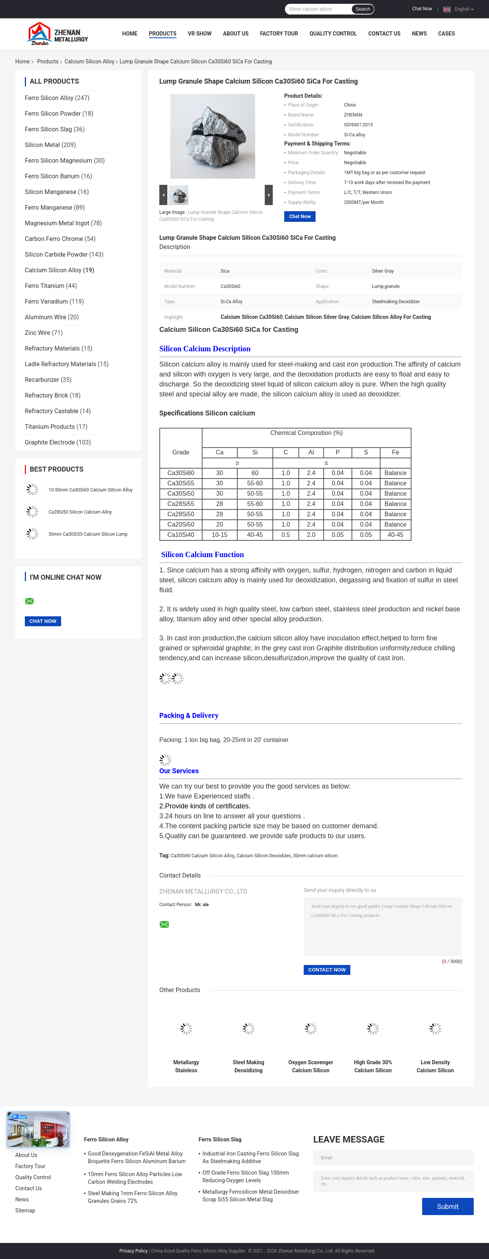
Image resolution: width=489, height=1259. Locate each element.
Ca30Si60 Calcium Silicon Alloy (202, 855)
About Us (236, 34)
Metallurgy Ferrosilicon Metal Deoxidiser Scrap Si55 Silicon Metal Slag (250, 1195)
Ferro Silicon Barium (52, 176)
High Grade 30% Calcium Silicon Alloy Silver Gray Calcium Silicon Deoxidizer (373, 1066)
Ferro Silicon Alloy (49, 98)
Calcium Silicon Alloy (89, 61)
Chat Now (422, 8)
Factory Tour (279, 34)
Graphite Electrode (50, 442)
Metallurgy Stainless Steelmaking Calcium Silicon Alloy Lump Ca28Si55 (186, 1066)
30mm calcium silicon (315, 855)
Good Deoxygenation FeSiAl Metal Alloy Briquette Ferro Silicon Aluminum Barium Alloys (137, 1159)
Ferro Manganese (48, 207)
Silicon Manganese (50, 192)
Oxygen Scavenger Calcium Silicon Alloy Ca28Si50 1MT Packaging (310, 1066)
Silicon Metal (42, 145)
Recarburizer (42, 379)
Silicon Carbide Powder (56, 254)
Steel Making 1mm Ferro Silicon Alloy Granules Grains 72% (133, 1197)
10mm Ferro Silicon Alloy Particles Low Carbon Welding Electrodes (135, 1178)
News (419, 34)
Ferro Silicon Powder (53, 113)
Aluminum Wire (45, 317)
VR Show (200, 34)
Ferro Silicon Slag (48, 129)
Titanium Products (50, 426)
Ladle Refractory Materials (60, 364)
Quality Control (333, 34)
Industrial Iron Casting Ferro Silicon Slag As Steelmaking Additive (250, 1157)
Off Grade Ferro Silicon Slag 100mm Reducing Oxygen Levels (245, 1176)
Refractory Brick (46, 395)
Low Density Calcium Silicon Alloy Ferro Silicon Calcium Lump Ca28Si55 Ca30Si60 (435, 1066)
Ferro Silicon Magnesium (58, 160)
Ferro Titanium (45, 285)
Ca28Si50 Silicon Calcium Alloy (80, 512)
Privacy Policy (134, 1251)
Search (363, 9)
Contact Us (384, 34)
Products (162, 34)
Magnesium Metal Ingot (57, 223)
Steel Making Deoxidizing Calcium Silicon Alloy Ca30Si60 (248, 1066)
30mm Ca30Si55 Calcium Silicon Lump (88, 534)
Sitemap (25, 1210)
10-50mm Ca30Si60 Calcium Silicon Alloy (91, 490)
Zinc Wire (37, 332)
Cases (446, 34)
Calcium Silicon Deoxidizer (263, 855)
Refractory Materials (52, 348)
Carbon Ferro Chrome (54, 238)
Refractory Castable (51, 411)
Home (130, 34)
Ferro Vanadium (46, 301)
